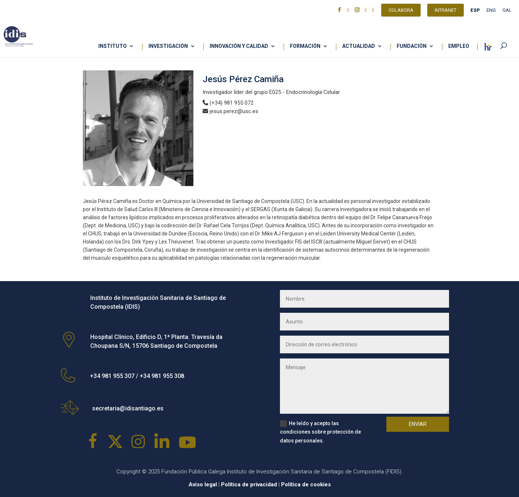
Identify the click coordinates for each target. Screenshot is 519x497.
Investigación (168, 46)
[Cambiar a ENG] (491, 12)
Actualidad (358, 46)
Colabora (401, 11)
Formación (305, 46)
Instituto (112, 46)
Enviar (418, 424)
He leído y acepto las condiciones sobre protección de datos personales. (320, 432)
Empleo (458, 46)
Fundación (412, 46)
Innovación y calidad (239, 46)
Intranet (445, 11)
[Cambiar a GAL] (507, 12)
